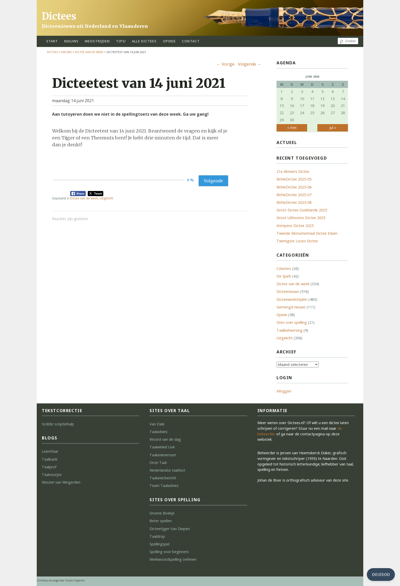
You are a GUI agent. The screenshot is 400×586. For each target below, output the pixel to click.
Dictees (59, 16)
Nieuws (71, 41)
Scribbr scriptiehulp (58, 424)
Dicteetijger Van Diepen (169, 528)
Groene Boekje (161, 513)
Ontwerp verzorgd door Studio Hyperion (61, 580)
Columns (284, 268)
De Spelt (284, 276)
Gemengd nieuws (291, 307)
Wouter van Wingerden (61, 482)
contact (191, 41)
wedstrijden (97, 41)
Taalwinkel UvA (162, 447)
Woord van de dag (165, 439)
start (52, 41)
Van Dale (157, 424)
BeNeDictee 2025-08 (294, 202)
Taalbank (49, 459)
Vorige (225, 64)
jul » (332, 127)
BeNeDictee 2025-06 (294, 187)
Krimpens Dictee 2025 (295, 225)
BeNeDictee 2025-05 (294, 179)
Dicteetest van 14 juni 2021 (138, 83)
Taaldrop (157, 536)
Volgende (249, 64)
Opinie (282, 314)
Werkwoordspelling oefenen (172, 559)
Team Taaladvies (164, 485)
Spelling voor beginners (169, 551)
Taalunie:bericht (162, 477)
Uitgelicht (106, 198)
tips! (121, 41)
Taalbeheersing (290, 330)
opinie (169, 41)
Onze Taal (158, 462)
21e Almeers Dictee (293, 171)
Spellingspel (159, 544)
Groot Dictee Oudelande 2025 (302, 210)
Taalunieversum (162, 454)
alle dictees (144, 41)
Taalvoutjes (52, 474)
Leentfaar (50, 451)
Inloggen (284, 391)
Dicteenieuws (288, 291)
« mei (291, 127)
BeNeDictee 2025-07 (294, 194)
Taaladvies (158, 431)
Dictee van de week (89, 52)
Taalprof (49, 466)
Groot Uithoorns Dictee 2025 (301, 217)
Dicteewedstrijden (292, 299)
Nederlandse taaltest (167, 470)
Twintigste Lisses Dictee (297, 240)
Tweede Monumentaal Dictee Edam (307, 233)
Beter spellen (160, 520)
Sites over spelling (292, 322)
